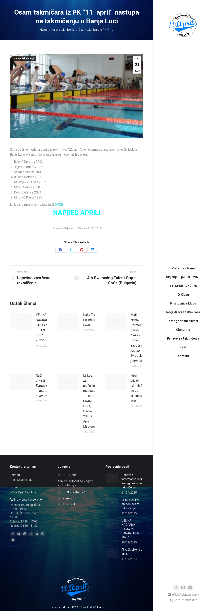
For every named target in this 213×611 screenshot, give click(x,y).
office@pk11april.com (183, 594)
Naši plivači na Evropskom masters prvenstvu (44, 386)
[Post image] (21, 321)
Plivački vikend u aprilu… (132, 552)
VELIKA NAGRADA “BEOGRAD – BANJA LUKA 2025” (43, 327)
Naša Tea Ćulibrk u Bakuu (89, 320)
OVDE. (59, 204)
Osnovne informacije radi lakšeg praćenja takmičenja (132, 481)
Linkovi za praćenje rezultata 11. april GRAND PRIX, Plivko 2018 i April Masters (89, 401)
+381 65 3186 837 (183, 600)
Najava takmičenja (24, 58)
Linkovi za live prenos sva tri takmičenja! (130, 504)
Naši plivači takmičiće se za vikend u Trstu (137, 388)
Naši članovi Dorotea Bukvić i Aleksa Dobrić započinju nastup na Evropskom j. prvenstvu (138, 337)
